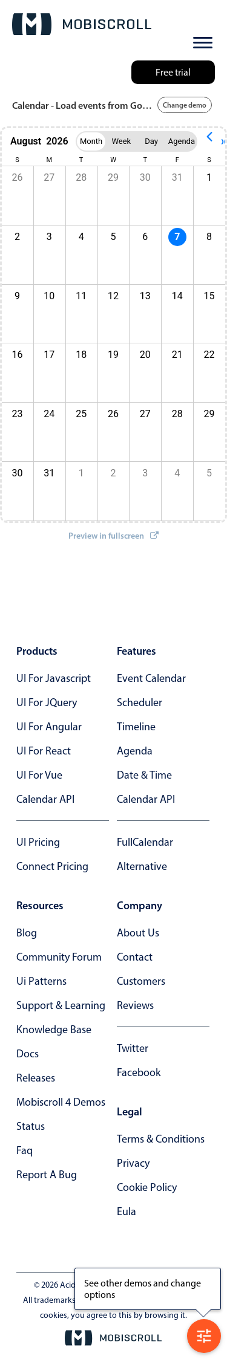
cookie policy (147, 1187)
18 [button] (81, 354)
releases (35, 1078)
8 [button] (209, 236)
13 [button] (145, 296)
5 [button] (113, 236)
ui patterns (41, 981)
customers (141, 981)
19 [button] (113, 354)
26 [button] (113, 414)
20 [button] (145, 354)
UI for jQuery (46, 702)
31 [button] (177, 177)
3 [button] (49, 236)
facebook (138, 1072)
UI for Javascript (53, 678)
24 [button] (49, 414)
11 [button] (81, 296)
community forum (59, 957)
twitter (132, 1048)
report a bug (46, 1174)
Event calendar (151, 678)
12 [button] (113, 296)
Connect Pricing (52, 866)
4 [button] (81, 236)
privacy (133, 1163)
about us (138, 932)
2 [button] (113, 473)
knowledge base (53, 1029)
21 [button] (177, 354)
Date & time (144, 775)
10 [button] (49, 296)
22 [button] (209, 354)
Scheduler (139, 702)
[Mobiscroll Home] (81, 24)
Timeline (136, 726)
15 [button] (209, 296)
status (30, 1126)
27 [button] (49, 177)
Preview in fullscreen (113, 535)
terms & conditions (161, 1139)
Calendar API (45, 799)
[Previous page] (209, 141)
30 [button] (145, 177)
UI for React (43, 750)
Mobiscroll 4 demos (60, 1102)
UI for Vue (39, 775)
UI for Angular (49, 726)
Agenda (135, 750)
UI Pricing (38, 842)
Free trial (173, 72)
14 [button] (177, 296)
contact (135, 957)
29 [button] (113, 177)
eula (126, 1211)
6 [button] (145, 236)
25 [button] (81, 414)
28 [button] (81, 177)
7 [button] (177, 236)
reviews (135, 1005)
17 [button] (49, 354)
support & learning (60, 1005)
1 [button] (209, 177)
